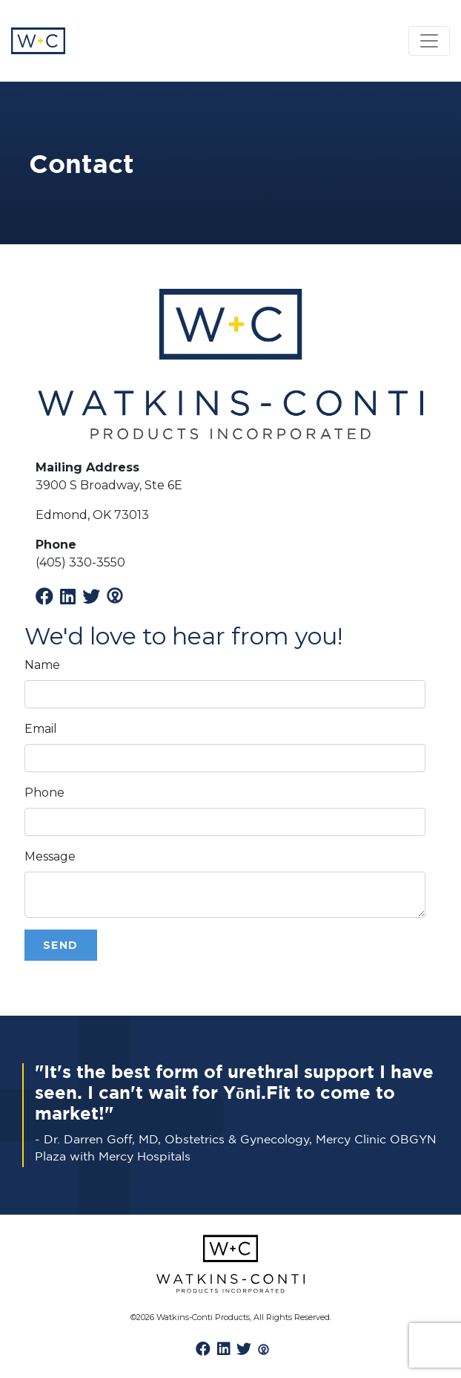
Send (61, 945)
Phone (44, 793)
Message (50, 856)
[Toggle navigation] (429, 41)
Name (42, 665)
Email (40, 729)
